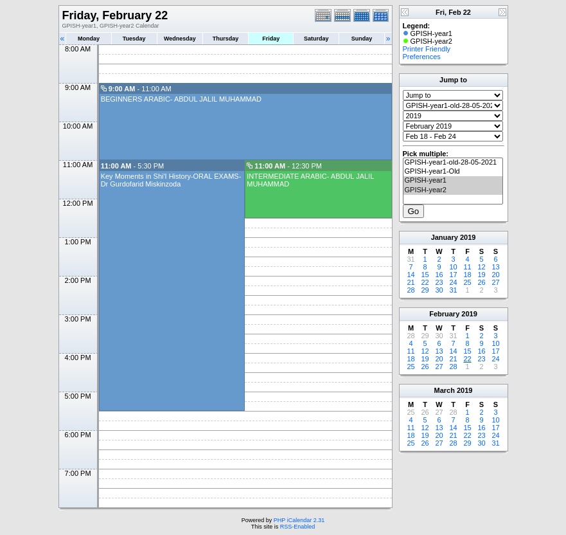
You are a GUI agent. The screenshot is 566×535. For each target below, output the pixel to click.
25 (467, 282)
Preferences (422, 56)
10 (453, 267)
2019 (467, 237)
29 (425, 290)
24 (453, 282)
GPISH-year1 (452, 180)
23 (439, 282)
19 (481, 274)
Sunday (362, 38)
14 (410, 274)
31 (453, 290)
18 (467, 274)
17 (453, 274)
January (444, 237)
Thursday (226, 38)
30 (439, 290)
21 (410, 282)
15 (425, 274)
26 (481, 282)
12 (481, 267)
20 (495, 274)
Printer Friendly (427, 49)
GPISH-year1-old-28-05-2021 (452, 162)
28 (410, 290)
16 (439, 274)
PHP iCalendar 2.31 (299, 520)
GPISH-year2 (452, 190)
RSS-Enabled (297, 526)
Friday (270, 38)
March (444, 390)
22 (425, 282)
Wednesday (180, 38)
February (444, 314)
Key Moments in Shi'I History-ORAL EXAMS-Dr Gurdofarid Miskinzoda (171, 180)
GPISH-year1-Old (452, 171)
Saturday (316, 38)
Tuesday (134, 38)
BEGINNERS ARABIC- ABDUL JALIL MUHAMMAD (181, 99)
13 (495, 267)
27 (495, 282)
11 (467, 267)
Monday (89, 38)
